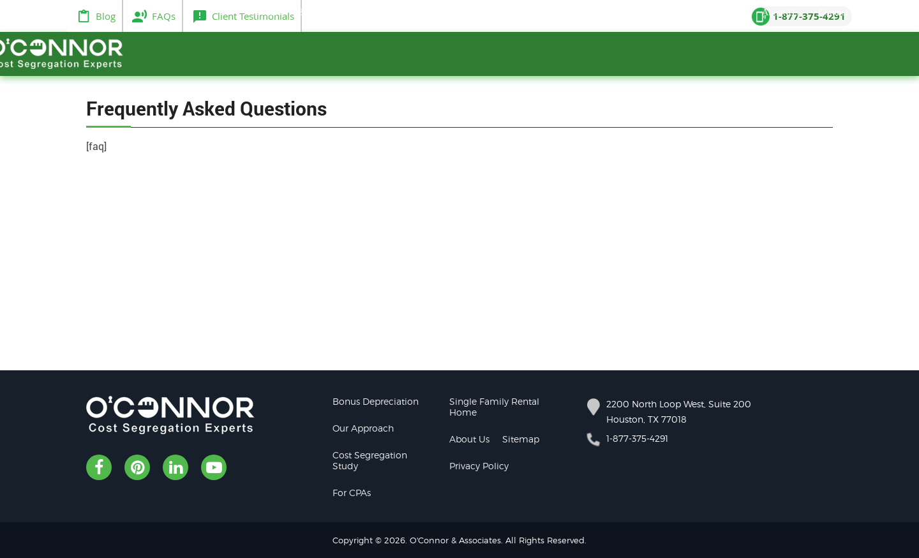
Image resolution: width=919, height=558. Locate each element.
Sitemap (520, 439)
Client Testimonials (253, 16)
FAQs (164, 16)
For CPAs (351, 492)
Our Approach (363, 428)
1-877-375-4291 (637, 438)
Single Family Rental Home (494, 407)
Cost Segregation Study (369, 460)
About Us (469, 439)
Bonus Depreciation (375, 401)
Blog (106, 16)
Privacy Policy (479, 465)
